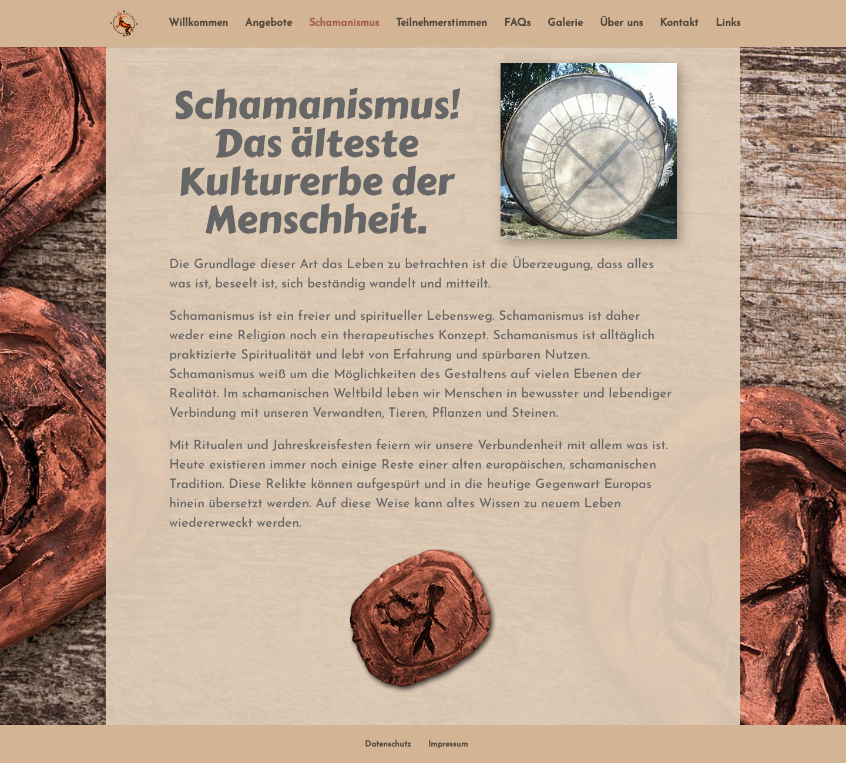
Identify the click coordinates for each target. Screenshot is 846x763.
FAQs (517, 24)
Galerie (565, 24)
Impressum (448, 744)
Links (728, 24)
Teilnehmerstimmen (441, 24)
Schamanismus (344, 24)
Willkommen (198, 24)
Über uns (621, 24)
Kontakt (679, 24)
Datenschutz (388, 744)
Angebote (268, 24)
